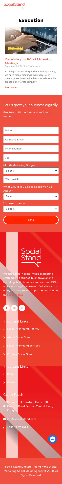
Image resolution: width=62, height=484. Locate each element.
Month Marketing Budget (19, 165)
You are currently (14, 203)
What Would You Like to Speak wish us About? (27, 189)
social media (15, 295)
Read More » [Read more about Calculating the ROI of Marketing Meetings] (11, 87)
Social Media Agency (30, 471)
